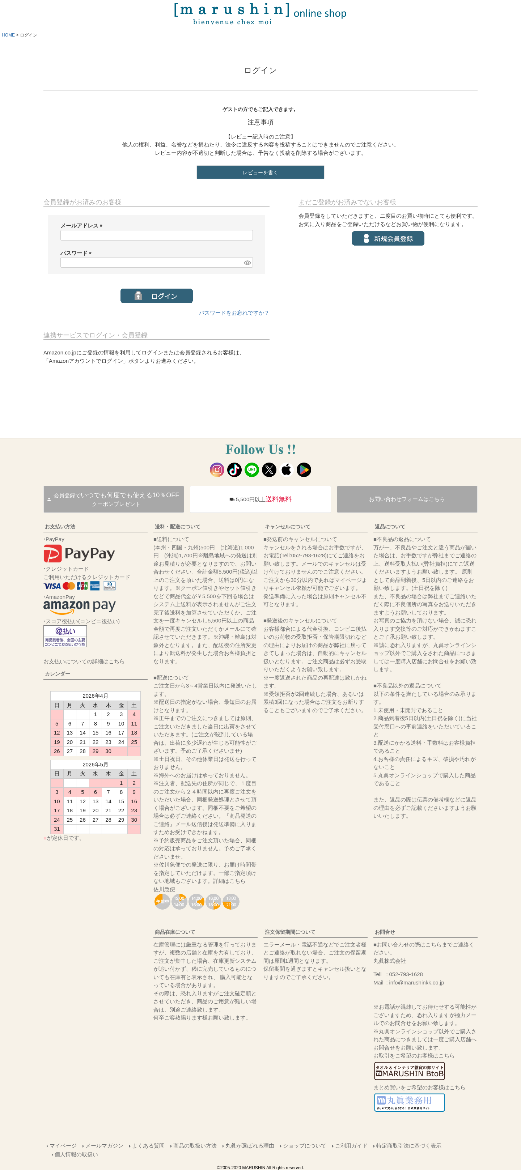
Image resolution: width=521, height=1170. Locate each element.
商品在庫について (175, 932)
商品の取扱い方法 (194, 1145)
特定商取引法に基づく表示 (408, 1145)
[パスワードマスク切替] (247, 262)
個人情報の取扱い (76, 1153)
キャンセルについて (287, 526)
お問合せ (385, 932)
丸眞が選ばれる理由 (249, 1145)
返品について (390, 526)
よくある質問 (148, 1145)
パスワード (77, 253)
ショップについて (304, 1145)
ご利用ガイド (351, 1145)
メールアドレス (82, 225)
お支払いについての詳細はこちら (84, 661)
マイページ (62, 1145)
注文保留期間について (290, 932)
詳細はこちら (229, 881)
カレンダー (57, 674)
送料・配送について (177, 526)
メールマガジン (104, 1145)
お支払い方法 (60, 526)
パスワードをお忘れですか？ (234, 313)
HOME (8, 35)
